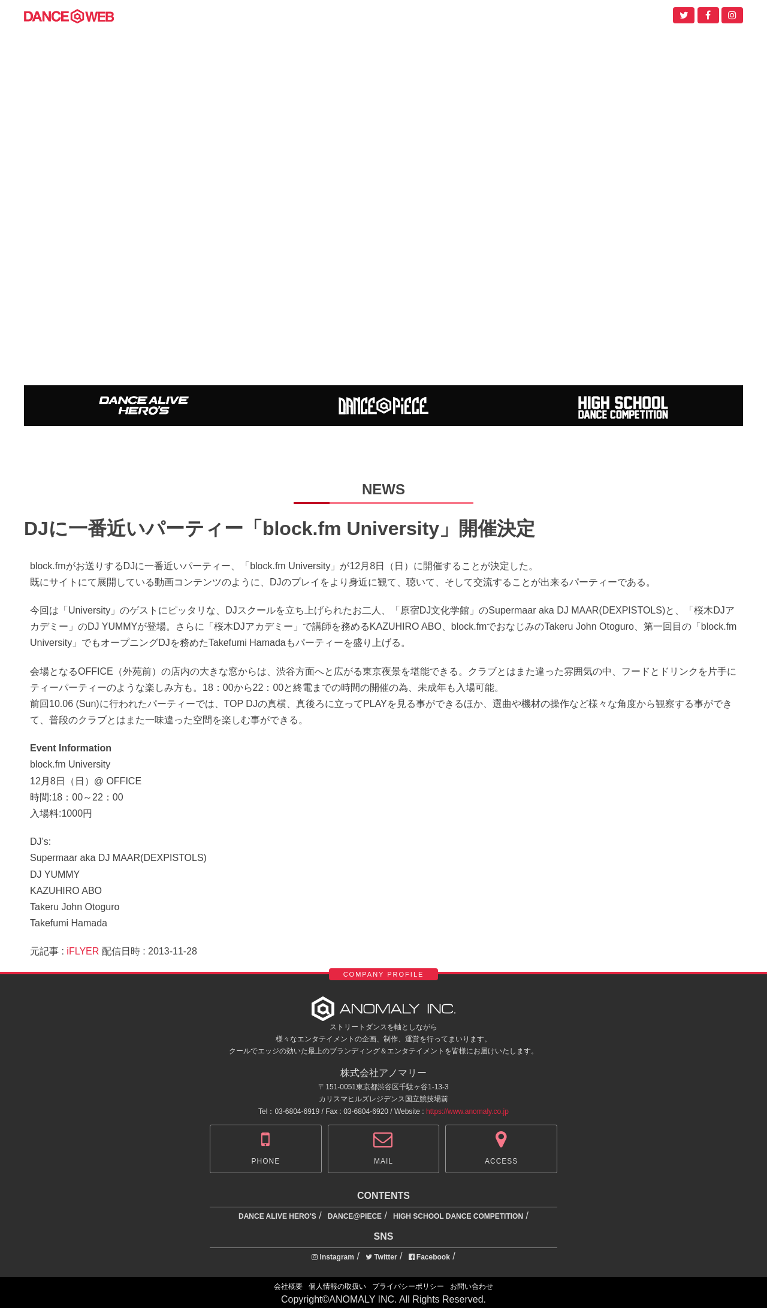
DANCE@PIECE (355, 1216)
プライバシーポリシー (408, 1286)
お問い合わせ (471, 1286)
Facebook (429, 1257)
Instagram (333, 1257)
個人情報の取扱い (337, 1286)
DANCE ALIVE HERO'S (277, 1216)
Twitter (381, 1257)
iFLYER (83, 951)
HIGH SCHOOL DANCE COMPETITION (458, 1216)
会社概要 (288, 1286)
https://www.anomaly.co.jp (467, 1111)
